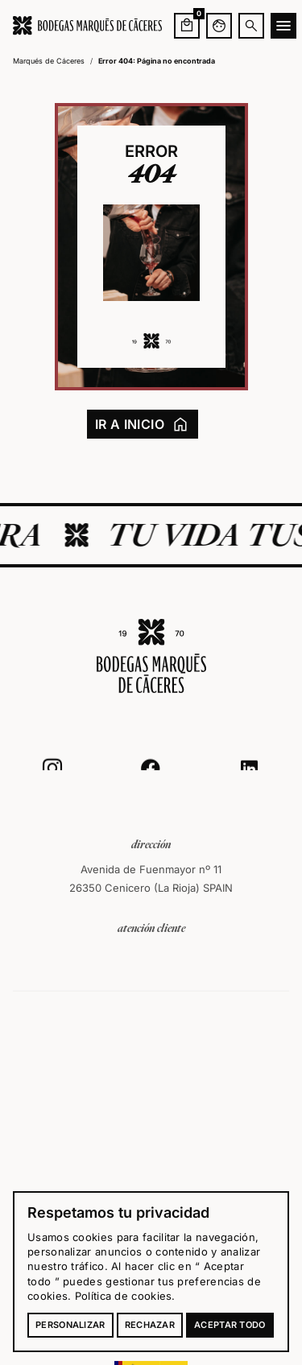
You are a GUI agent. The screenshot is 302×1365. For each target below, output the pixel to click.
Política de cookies (123, 1295)
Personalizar (70, 1324)
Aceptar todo (230, 1324)
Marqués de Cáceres (49, 60)
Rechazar (150, 1324)
